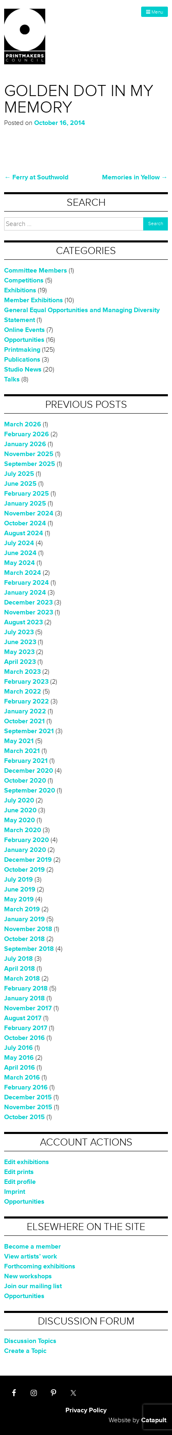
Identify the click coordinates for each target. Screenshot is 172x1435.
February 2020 (26, 840)
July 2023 (19, 632)
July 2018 (18, 959)
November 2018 (28, 929)
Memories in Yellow (135, 177)
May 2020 (19, 820)
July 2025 (19, 474)
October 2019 (24, 870)
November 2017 (28, 1008)
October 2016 (24, 1038)
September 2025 (29, 464)
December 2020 (28, 771)
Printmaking (22, 350)
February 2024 (26, 583)
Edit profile (20, 1182)
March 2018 (22, 978)
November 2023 (28, 612)
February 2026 (26, 434)
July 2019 (18, 879)
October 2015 (24, 1117)
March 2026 (22, 424)
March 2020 (22, 830)
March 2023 (22, 672)
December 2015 (28, 1097)
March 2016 (22, 1077)
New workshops (28, 1276)
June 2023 (20, 642)
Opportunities (24, 340)
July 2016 (18, 1048)
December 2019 (28, 860)
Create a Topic (25, 1351)
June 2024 (20, 553)
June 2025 (20, 484)
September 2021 (29, 731)
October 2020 (25, 780)
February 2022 (26, 701)
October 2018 (24, 939)
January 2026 (25, 444)
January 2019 (24, 919)
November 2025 (28, 454)
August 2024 (23, 533)
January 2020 (25, 850)
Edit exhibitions (26, 1162)
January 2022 (25, 711)
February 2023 (26, 682)
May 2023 (19, 652)
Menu (154, 12)
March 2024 (22, 573)
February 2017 (25, 1028)
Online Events (24, 330)
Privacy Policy (86, 1410)
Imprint (14, 1192)
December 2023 (28, 602)
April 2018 (19, 969)
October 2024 (25, 523)
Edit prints (19, 1172)
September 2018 (29, 949)
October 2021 (24, 721)
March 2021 (22, 751)
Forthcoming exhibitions (39, 1266)
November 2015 (28, 1107)
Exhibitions (20, 290)
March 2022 (22, 691)
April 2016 (19, 1067)
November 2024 (28, 513)
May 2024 (19, 563)
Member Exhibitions (33, 300)
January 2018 (24, 998)
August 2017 (23, 1018)
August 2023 (23, 622)
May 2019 (19, 899)
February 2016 (26, 1087)
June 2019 (19, 889)
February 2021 (26, 761)
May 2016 (19, 1058)
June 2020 (20, 810)
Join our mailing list (33, 1286)
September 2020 (29, 790)
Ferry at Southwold (36, 177)
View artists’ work (30, 1256)
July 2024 (19, 543)
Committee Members (35, 270)
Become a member (32, 1246)
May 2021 (19, 741)
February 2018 (26, 988)
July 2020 (19, 800)
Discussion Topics (30, 1341)
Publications (22, 359)
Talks (12, 379)
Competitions (24, 280)
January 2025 (25, 503)
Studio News (23, 369)
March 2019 (22, 909)
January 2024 (25, 592)
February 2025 (26, 493)
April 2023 (20, 662)
